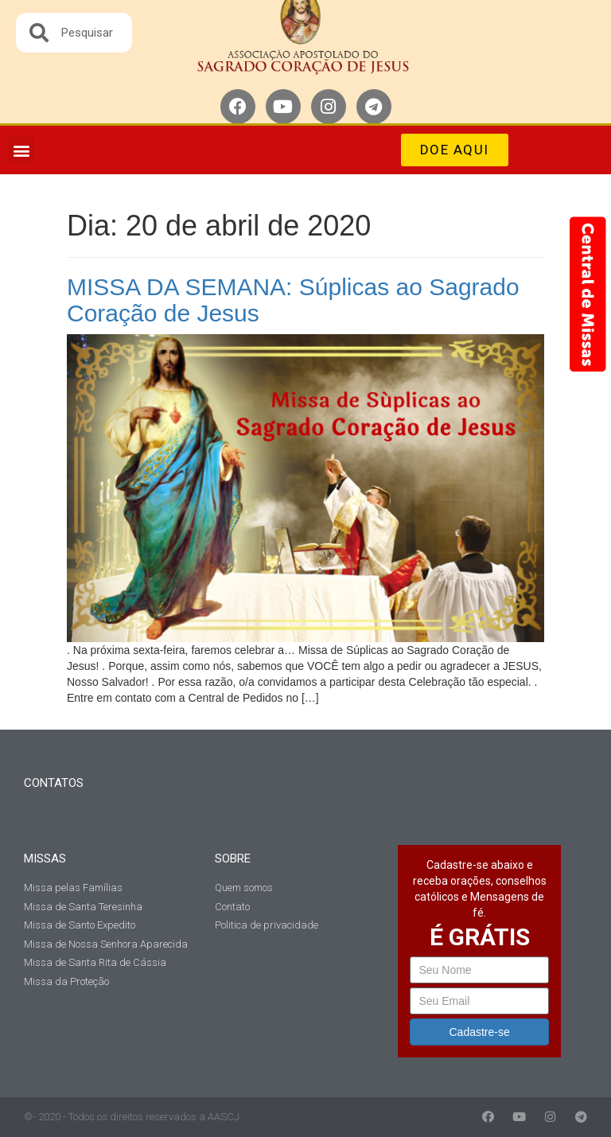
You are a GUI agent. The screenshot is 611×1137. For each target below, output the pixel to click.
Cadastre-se (479, 1032)
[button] (21, 150)
